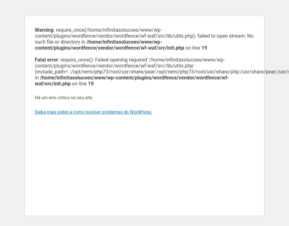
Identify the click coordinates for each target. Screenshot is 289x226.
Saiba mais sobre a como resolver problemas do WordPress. (93, 112)
